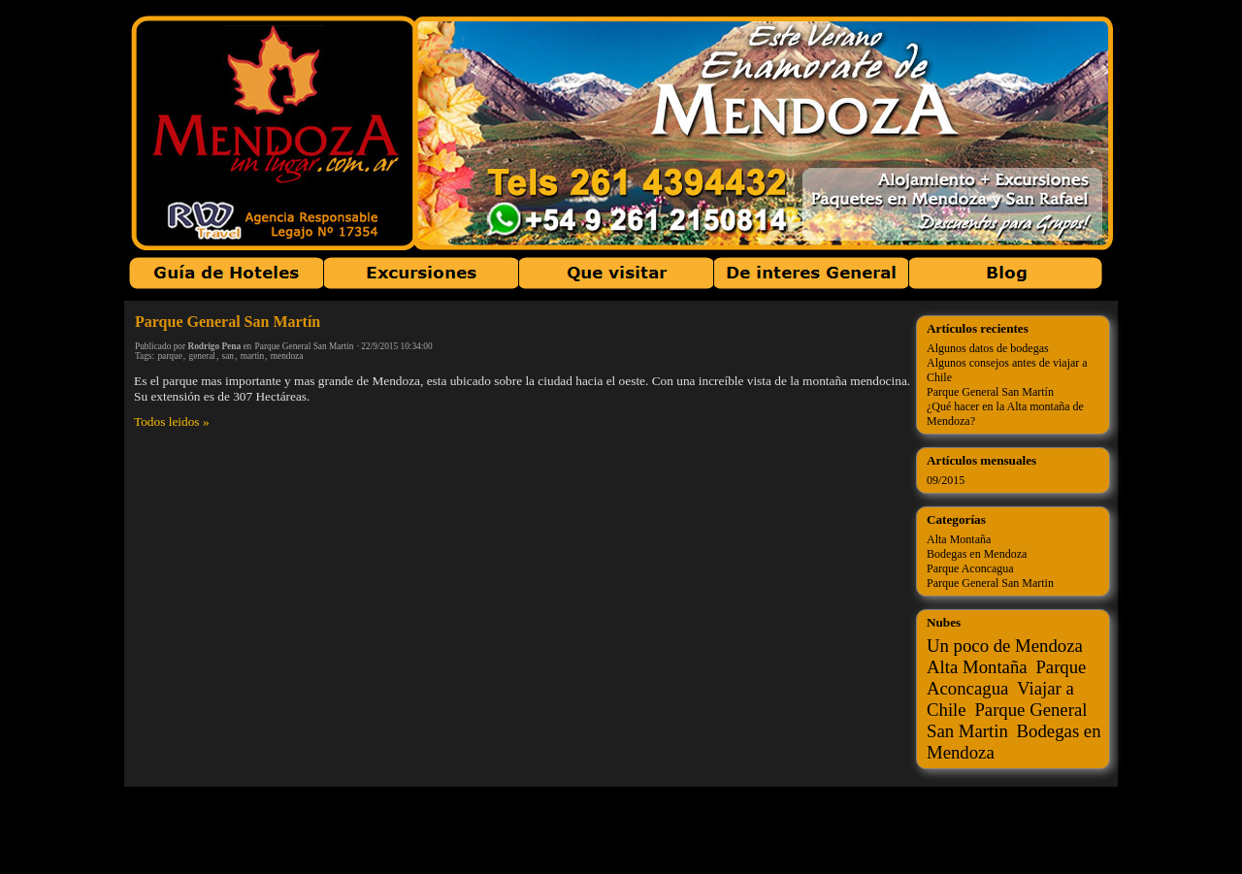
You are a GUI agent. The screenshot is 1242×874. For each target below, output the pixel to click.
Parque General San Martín (227, 321)
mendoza (287, 356)
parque (169, 356)
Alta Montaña (959, 539)
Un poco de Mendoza (1005, 645)
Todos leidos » (172, 421)
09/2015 (945, 480)
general (201, 356)
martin (252, 356)
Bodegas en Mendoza (977, 554)
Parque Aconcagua (970, 568)
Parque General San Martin (304, 346)
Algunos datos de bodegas (988, 348)
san (228, 356)
